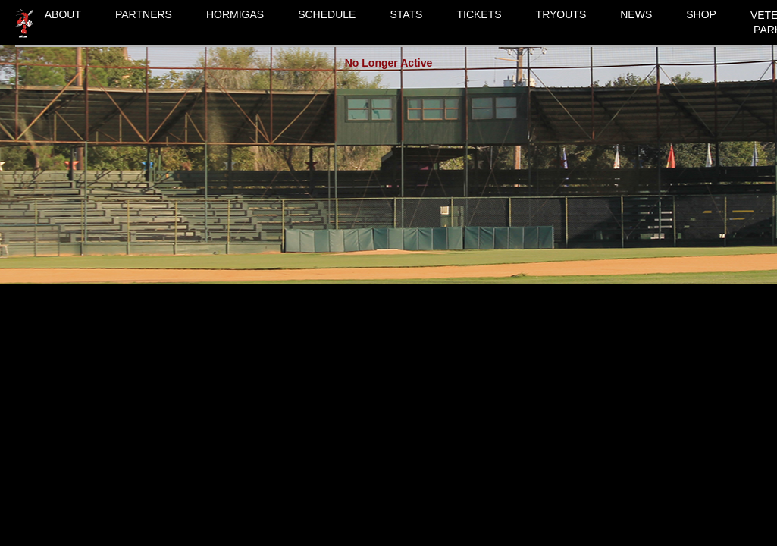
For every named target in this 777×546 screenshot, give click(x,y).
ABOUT (63, 14)
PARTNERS (143, 14)
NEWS (636, 14)
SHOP (701, 14)
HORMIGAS (235, 14)
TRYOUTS (561, 14)
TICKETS (478, 14)
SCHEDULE (327, 14)
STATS (406, 14)
